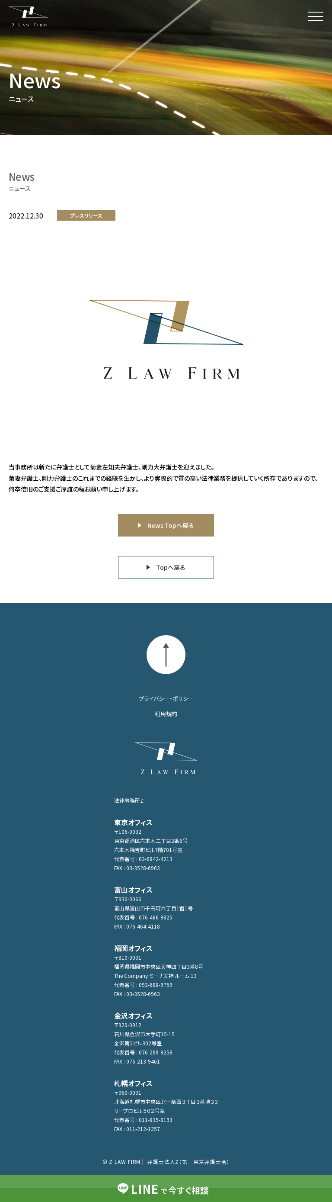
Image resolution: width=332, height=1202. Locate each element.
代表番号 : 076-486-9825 (143, 917)
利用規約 (166, 714)
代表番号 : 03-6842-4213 (143, 858)
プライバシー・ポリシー (166, 698)
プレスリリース (86, 215)
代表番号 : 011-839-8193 (143, 1119)
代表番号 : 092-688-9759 (143, 984)
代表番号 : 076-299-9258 (143, 1052)
